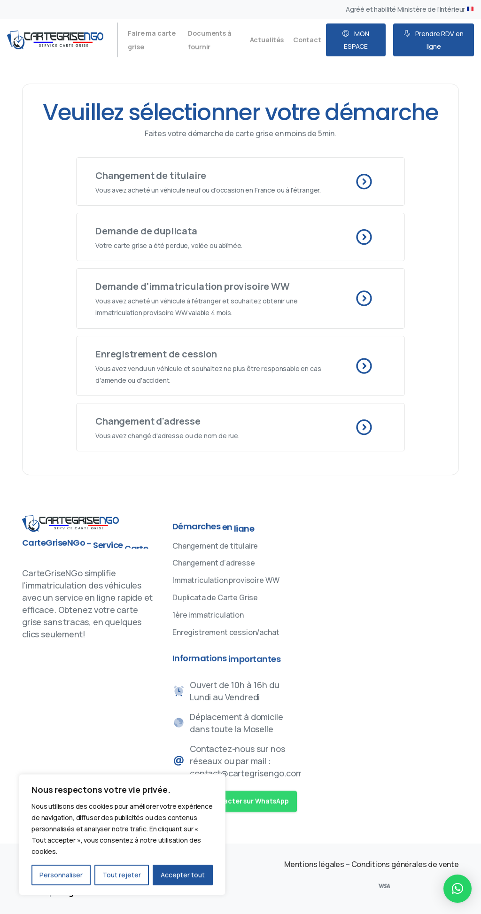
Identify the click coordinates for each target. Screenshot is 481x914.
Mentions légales (315, 864)
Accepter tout (183, 874)
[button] (457, 889)
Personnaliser (61, 874)
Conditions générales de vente (405, 864)
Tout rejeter (121, 874)
